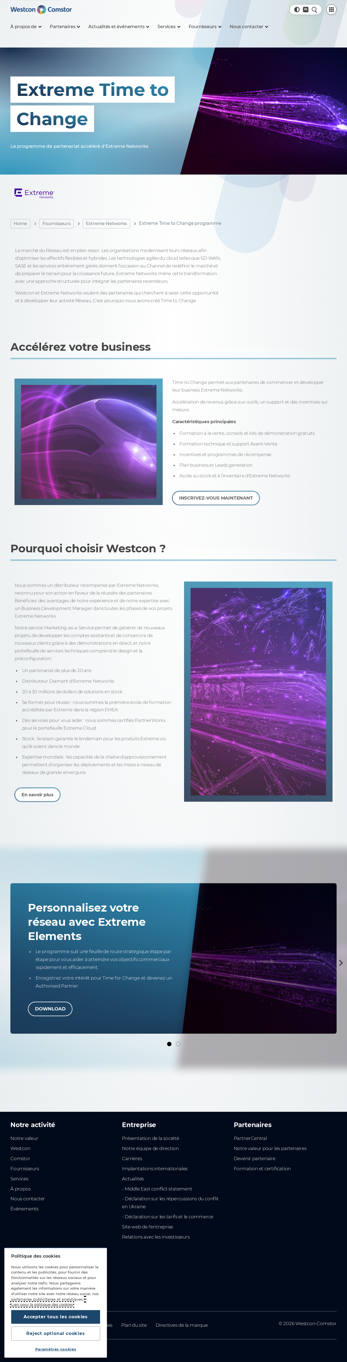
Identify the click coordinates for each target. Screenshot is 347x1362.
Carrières (132, 1158)
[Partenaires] (65, 26)
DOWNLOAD (50, 1009)
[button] (297, 9)
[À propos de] (25, 26)
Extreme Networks (106, 223)
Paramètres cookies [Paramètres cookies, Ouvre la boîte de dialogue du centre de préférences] (55, 1349)
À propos (20, 1189)
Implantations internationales (155, 1168)
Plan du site (134, 1325)
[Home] (41, 9)
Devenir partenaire (254, 1158)
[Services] (169, 26)
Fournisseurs (56, 223)
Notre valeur (24, 1138)
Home (20, 223)
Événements (24, 1208)
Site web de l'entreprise (147, 1227)
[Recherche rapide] (314, 9)
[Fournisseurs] (205, 26)
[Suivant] (340, 963)
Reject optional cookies (55, 1333)
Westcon (20, 1148)
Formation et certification (262, 1168)
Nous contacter (27, 1198)
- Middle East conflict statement (157, 1189)
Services (19, 1178)
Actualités (133, 1178)
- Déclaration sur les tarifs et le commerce (167, 1216)
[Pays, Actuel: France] (305, 9)
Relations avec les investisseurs (155, 1237)
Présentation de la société (150, 1138)
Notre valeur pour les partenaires (270, 1148)
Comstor (20, 1158)
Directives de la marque (182, 1325)
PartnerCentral (250, 1138)
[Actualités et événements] (118, 26)
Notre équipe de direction (150, 1148)
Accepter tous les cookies (56, 1316)
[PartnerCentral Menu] (331, 9)
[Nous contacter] (249, 26)
